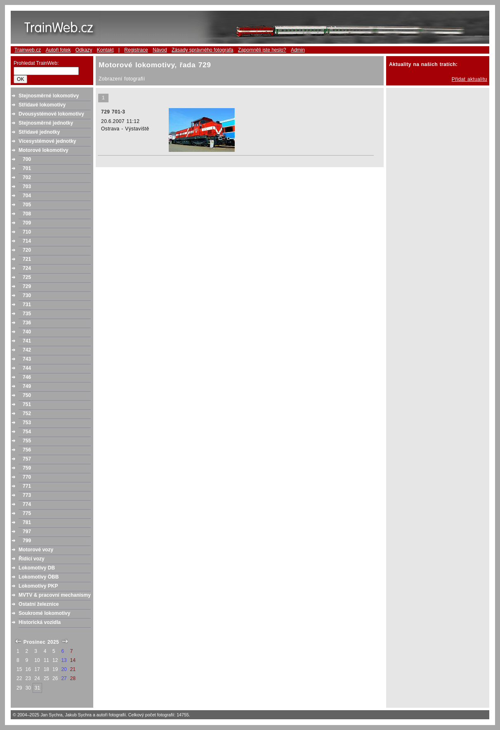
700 (27, 159)
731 (27, 304)
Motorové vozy (36, 550)
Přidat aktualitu (469, 79)
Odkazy (83, 50)
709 (27, 223)
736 (27, 323)
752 (27, 413)
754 (27, 432)
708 (27, 214)
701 (27, 168)
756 (27, 450)
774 (27, 504)
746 (27, 377)
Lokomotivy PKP (38, 586)
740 (27, 332)
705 (27, 205)
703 (27, 186)
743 (27, 359)
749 (27, 386)
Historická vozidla (40, 622)
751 (27, 404)
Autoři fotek (58, 50)
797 (27, 531)
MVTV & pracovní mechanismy (55, 595)
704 (27, 195)
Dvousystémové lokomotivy (51, 114)
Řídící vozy (32, 559)
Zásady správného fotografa (202, 50)
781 (27, 522)
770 (27, 477)
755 (27, 441)
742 (27, 350)
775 (27, 513)
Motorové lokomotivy (43, 150)
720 (27, 250)
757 (27, 459)
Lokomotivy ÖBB (39, 577)
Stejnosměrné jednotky (46, 123)
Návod (160, 50)
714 (27, 241)
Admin (298, 50)
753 (27, 422)
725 (27, 277)
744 (27, 368)
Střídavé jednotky (39, 132)
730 (27, 295)
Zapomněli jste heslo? (262, 50)
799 (27, 540)
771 (27, 486)
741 (27, 341)
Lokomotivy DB (37, 568)
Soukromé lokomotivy (44, 613)
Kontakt (105, 50)
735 (27, 314)
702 (27, 177)
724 (27, 268)
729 (27, 286)
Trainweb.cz (27, 50)
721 (27, 259)
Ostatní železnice (39, 604)
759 (27, 468)
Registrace (136, 50)
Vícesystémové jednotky (47, 141)
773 (27, 495)
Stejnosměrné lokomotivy (49, 96)
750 (27, 395)
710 (27, 232)
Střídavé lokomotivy (42, 105)
